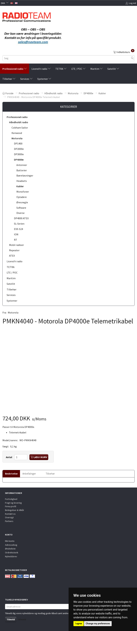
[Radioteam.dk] (26, 16)
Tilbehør (50, 473)
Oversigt (9, 517)
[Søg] (132, 58)
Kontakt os (10, 513)
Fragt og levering (13, 502)
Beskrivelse (11, 473)
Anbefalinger (29, 473)
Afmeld (22, 619)
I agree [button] (78, 623)
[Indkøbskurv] (124, 52)
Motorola (13, 312)
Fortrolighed (11, 499)
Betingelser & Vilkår (14, 510)
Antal (9, 457)
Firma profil (10, 506)
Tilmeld (11, 619)
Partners (9, 521)
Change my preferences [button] (98, 623)
